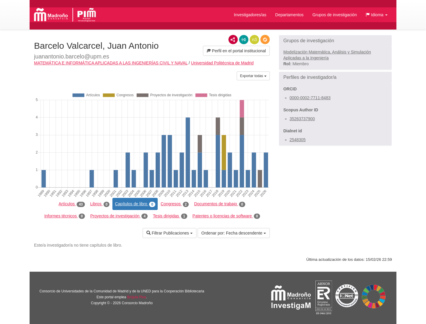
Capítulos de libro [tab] (135, 204)
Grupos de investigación (334, 14)
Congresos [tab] (175, 204)
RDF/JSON (265, 39)
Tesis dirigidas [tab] (170, 216)
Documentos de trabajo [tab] (219, 204)
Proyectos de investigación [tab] (119, 216)
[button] (376, 14)
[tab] (335, 40)
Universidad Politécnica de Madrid (222, 63)
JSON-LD (243, 39)
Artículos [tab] (72, 204)
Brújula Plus (136, 297)
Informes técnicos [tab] (64, 216)
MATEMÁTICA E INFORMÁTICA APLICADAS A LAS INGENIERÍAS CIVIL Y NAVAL (111, 63)
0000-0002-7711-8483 (310, 97)
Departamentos (289, 14)
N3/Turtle (254, 39)
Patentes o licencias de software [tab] (226, 216)
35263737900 (302, 118)
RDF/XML (233, 39)
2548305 (298, 139)
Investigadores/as (250, 14)
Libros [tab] (100, 204)
